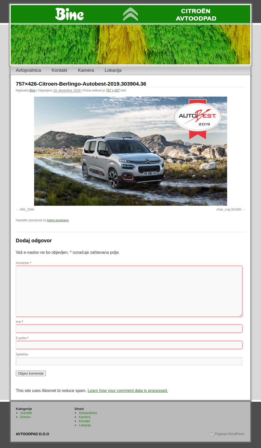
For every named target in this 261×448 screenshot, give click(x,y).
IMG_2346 (27, 209)
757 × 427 (113, 90)
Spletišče (22, 354)
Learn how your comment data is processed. (128, 390)
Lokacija (113, 70)
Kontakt (59, 70)
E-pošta (22, 338)
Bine (32, 90)
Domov (25, 417)
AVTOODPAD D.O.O (32, 434)
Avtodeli (26, 413)
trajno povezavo (58, 220)
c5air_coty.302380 (228, 209)
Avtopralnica (28, 70)
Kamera (86, 70)
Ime (19, 322)
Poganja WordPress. (230, 434)
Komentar (23, 263)
